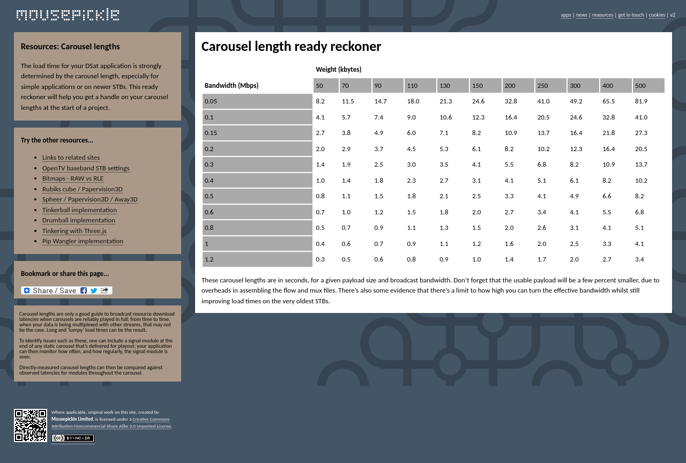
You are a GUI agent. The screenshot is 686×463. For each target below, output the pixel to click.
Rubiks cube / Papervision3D (82, 189)
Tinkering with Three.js (74, 231)
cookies (657, 14)
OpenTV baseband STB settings (86, 168)
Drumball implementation (78, 220)
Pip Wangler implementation (82, 241)
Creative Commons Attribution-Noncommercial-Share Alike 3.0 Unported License (111, 422)
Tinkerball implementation (79, 210)
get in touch (631, 14)
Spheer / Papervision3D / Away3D (90, 199)
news (581, 14)
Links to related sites (71, 157)
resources (602, 14)
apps (566, 14)
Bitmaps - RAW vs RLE (72, 178)
